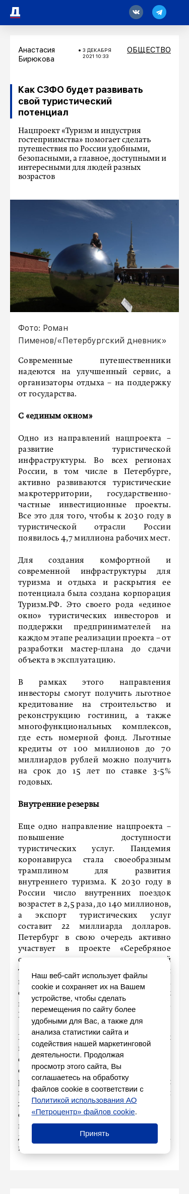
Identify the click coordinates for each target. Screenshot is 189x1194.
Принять (94, 1133)
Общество (149, 49)
